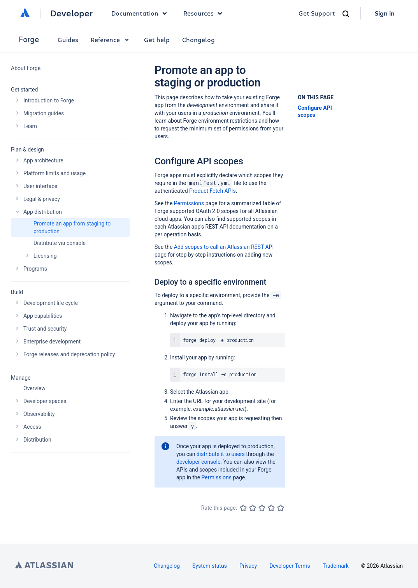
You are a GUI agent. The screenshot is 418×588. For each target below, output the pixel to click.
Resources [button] (204, 13)
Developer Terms (289, 566)
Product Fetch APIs (212, 191)
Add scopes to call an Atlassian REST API (224, 247)
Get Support (317, 13)
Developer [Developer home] (71, 13)
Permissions (189, 203)
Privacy (248, 566)
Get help (157, 39)
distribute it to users (221, 454)
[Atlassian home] (25, 13)
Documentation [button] (141, 13)
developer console (198, 462)
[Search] (346, 14)
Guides (68, 39)
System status (209, 566)
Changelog (198, 39)
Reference (111, 39)
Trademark (336, 566)
